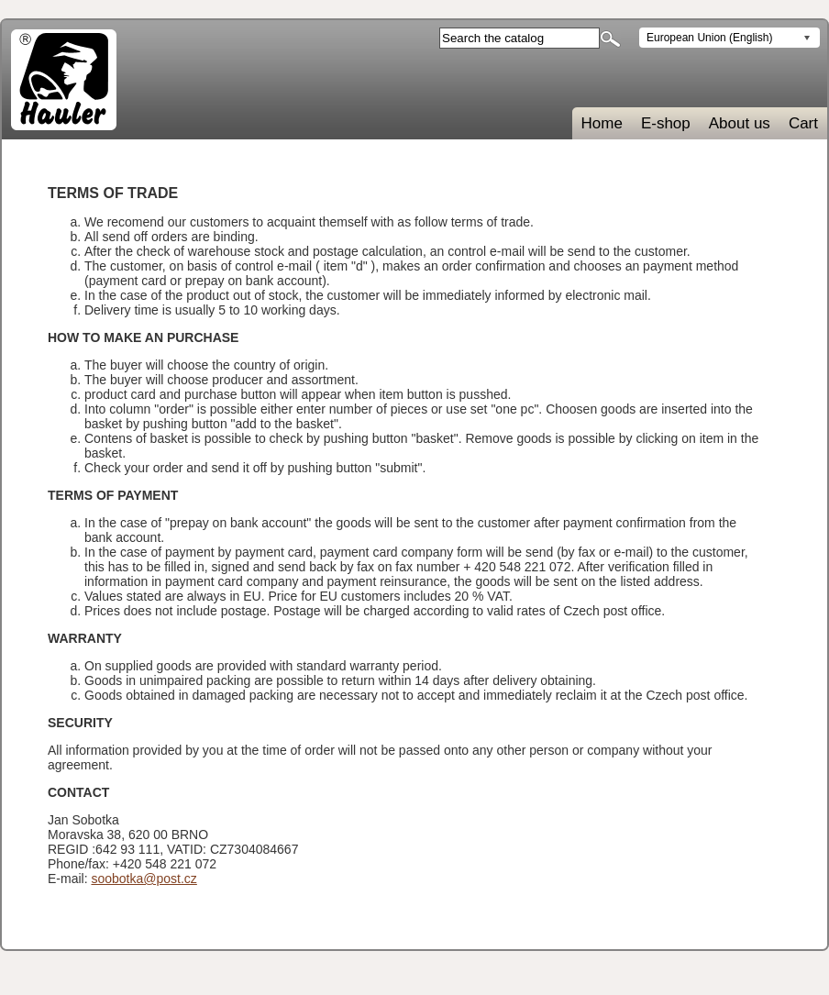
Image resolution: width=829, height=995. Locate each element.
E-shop (666, 123)
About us (739, 123)
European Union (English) (709, 37)
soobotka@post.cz (143, 878)
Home (602, 123)
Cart (803, 123)
